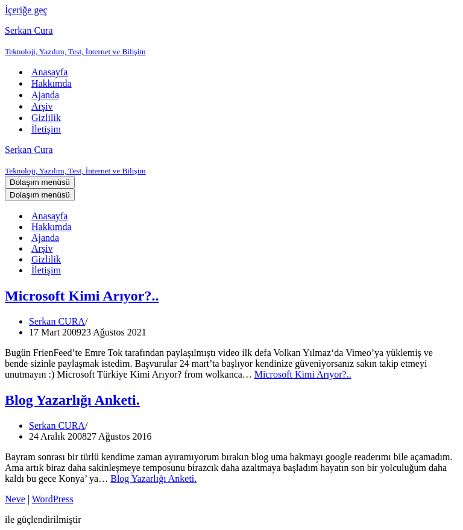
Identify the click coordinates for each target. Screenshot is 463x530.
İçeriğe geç (26, 10)
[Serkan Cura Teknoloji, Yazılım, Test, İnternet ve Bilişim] (231, 41)
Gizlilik (46, 118)
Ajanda (45, 95)
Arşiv (42, 106)
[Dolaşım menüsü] (40, 182)
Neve (15, 499)
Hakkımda (51, 83)
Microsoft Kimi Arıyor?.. (82, 296)
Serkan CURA (57, 321)
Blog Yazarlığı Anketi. (72, 400)
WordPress (53, 499)
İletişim (46, 129)
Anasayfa (49, 72)
